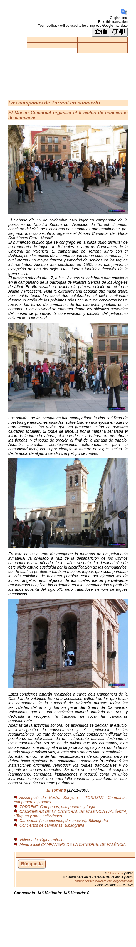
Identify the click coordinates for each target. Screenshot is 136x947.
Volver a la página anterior (42, 840)
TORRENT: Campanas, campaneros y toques (58, 806)
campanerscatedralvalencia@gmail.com (104, 881)
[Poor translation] (119, 32)
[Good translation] (101, 32)
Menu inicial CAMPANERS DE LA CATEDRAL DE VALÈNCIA (72, 844)
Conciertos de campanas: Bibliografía (51, 825)
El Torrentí (56, 790)
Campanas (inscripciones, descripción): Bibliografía (63, 820)
